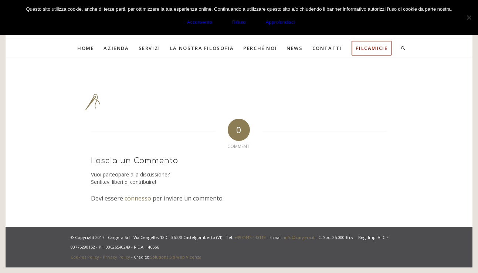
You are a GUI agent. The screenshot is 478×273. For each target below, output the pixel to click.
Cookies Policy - (87, 257)
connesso (138, 198)
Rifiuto (239, 22)
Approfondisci (280, 22)
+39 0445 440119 (250, 237)
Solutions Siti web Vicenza (175, 257)
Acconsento (199, 22)
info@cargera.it (299, 237)
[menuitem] (85, 48)
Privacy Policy (116, 257)
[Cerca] (401, 48)
